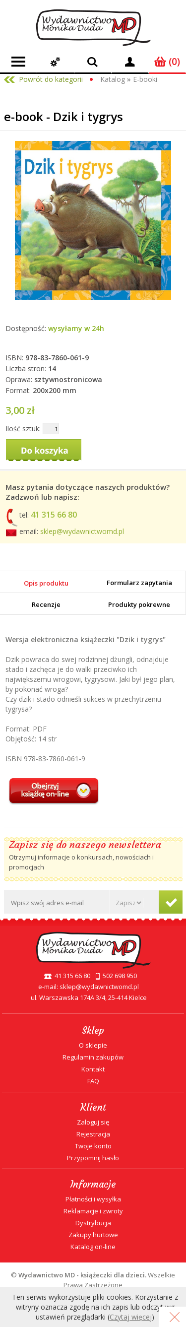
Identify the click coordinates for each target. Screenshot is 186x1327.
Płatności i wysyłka (93, 1198)
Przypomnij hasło (93, 1157)
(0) (167, 61)
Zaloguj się (93, 1122)
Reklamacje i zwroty (93, 1210)
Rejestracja (93, 1133)
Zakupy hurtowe (93, 1234)
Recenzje (46, 604)
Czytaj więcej (131, 1317)
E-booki (145, 79)
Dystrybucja (93, 1222)
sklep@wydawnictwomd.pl (82, 531)
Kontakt (93, 1068)
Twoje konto (93, 1145)
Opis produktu (46, 583)
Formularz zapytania (139, 582)
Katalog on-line (93, 1246)
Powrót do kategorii (51, 79)
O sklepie (93, 1045)
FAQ (93, 1080)
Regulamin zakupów (93, 1057)
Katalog (112, 79)
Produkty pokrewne (139, 604)
